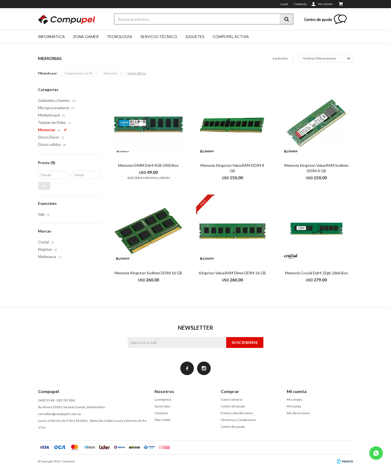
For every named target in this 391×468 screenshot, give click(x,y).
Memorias (111, 73)
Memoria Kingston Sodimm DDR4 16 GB (148, 273)
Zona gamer (86, 36)
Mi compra (294, 399)
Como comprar (232, 399)
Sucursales (162, 406)
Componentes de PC (78, 73)
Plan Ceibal (162, 420)
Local (284, 4)
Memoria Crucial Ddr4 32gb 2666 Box (316, 273)
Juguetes (194, 36)
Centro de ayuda (233, 406)
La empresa (162, 399)
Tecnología (119, 36)
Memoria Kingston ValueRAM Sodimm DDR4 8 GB (316, 168)
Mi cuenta (294, 406)
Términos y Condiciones (238, 420)
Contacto (300, 4)
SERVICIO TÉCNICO (158, 36)
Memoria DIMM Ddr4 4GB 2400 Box (148, 165)
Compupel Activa (231, 36)
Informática (51, 36)
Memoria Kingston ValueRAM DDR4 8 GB (232, 168)
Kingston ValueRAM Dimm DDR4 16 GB (232, 273)
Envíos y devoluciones (237, 413)
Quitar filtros (136, 73)
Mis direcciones (298, 413)
